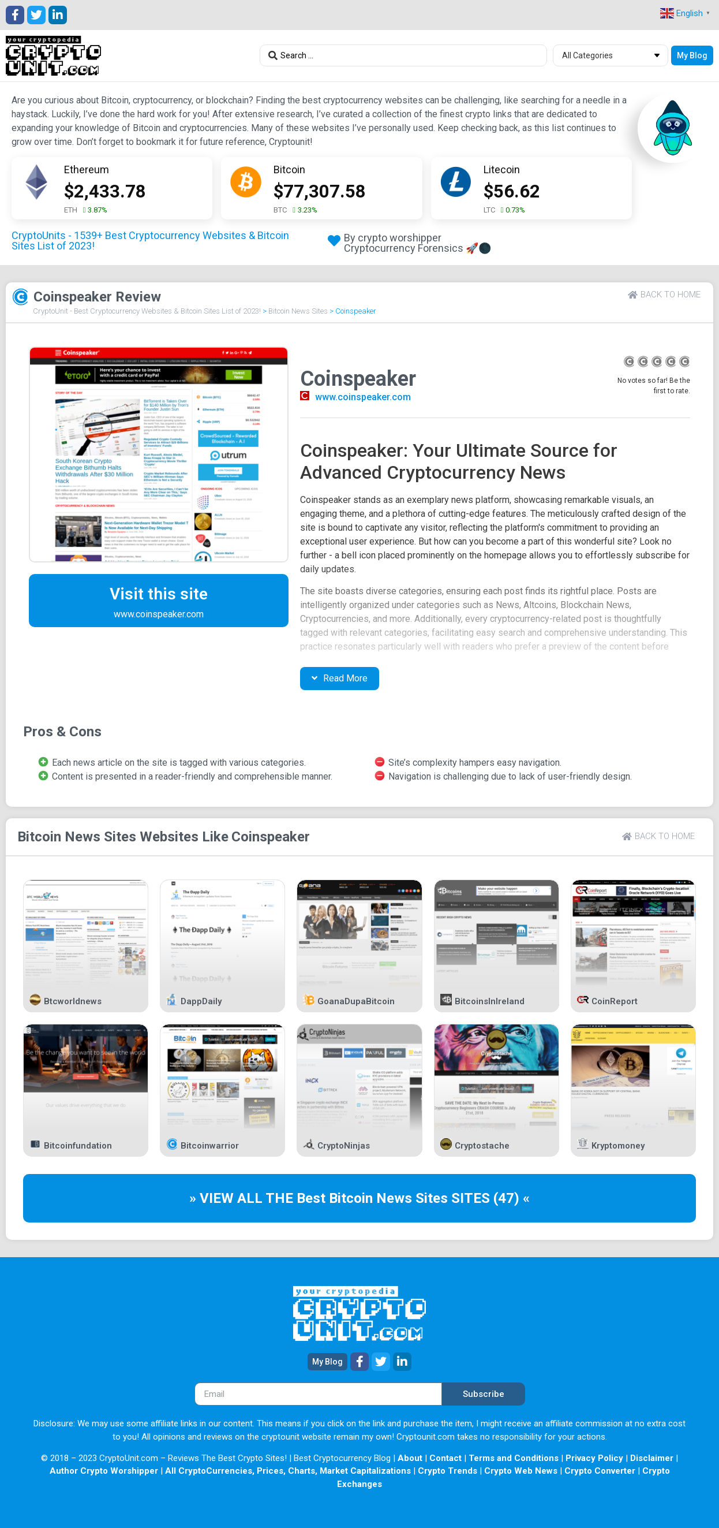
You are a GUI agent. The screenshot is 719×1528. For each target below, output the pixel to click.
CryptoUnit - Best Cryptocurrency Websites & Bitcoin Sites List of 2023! (147, 311)
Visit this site (159, 593)
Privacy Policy (594, 1458)
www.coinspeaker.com (363, 397)
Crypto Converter (599, 1471)
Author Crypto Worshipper (104, 1471)
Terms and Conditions (514, 1458)
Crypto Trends (447, 1471)
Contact (445, 1458)
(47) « (511, 1198)
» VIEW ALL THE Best (259, 1198)
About (410, 1458)
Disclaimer (651, 1458)
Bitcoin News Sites (298, 311)
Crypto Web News (520, 1471)
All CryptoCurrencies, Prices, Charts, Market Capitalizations (288, 1471)
